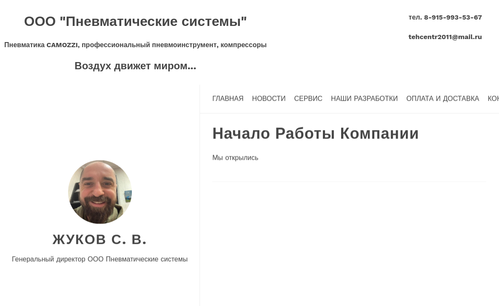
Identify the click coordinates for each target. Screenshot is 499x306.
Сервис (308, 98)
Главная (227, 98)
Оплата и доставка (442, 98)
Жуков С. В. (99, 239)
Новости (269, 98)
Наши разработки (364, 98)
